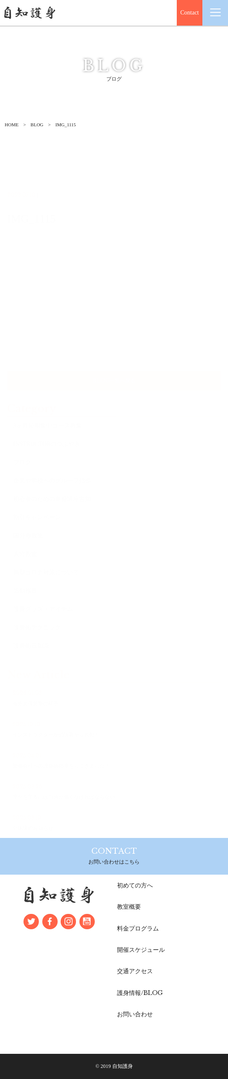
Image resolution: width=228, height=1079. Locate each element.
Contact (189, 12)
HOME (11, 124)
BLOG (37, 124)
